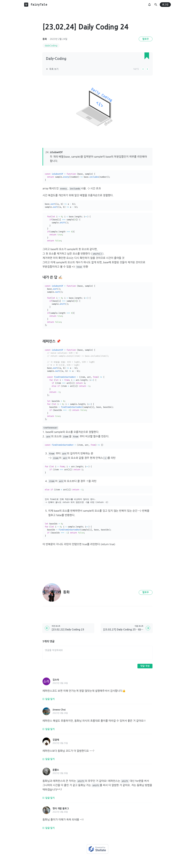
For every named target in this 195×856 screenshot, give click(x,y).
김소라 (56, 680)
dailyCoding (51, 45)
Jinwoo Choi (59, 710)
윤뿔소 (56, 770)
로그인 (165, 5)
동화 (45, 39)
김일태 (56, 740)
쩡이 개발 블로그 (61, 808)
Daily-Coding (56, 58)
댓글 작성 (145, 666)
